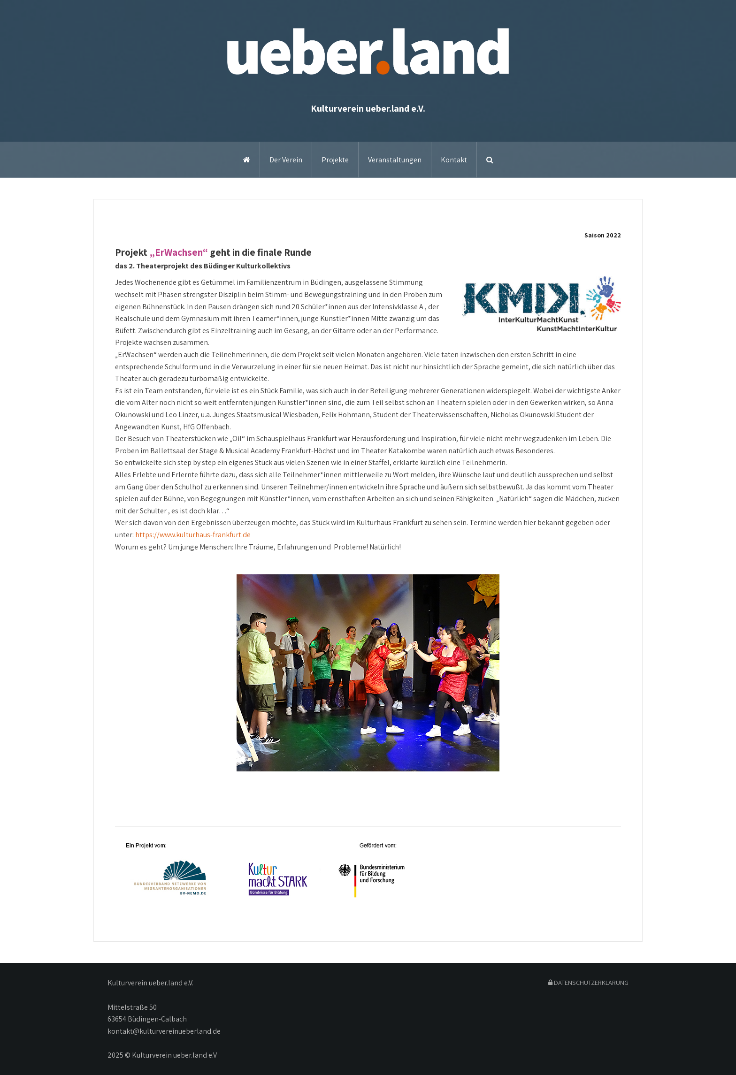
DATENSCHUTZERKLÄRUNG (588, 982)
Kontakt (454, 160)
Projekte (335, 160)
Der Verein (285, 160)
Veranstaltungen (395, 160)
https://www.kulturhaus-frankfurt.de (193, 535)
